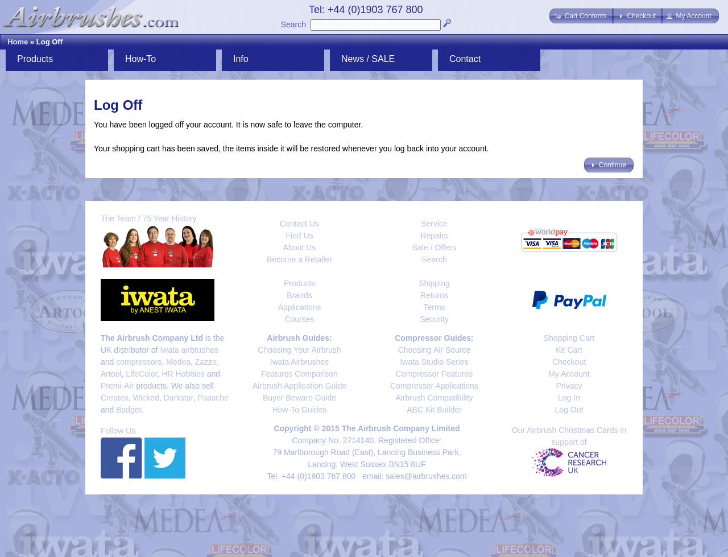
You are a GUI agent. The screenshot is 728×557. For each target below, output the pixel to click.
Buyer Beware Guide (299, 397)
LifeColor (141, 373)
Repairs (434, 235)
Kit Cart (569, 349)
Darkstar (178, 397)
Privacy (569, 385)
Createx (115, 397)
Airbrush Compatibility (434, 397)
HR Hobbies (183, 373)
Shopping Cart (569, 338)
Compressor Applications (434, 385)
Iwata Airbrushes (299, 361)
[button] (581, 16)
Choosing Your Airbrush (299, 349)
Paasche (212, 397)
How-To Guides (299, 409)
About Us (299, 247)
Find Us (299, 235)
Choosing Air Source (434, 349)
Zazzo (206, 361)
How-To (140, 59)
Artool (111, 373)
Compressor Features (434, 373)
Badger (128, 409)
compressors (139, 361)
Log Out (569, 409)
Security (434, 319)
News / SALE (368, 59)
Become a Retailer (299, 259)
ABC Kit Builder (434, 409)
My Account (568, 373)
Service (434, 223)
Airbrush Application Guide (299, 385)
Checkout (569, 361)
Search (293, 24)
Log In (569, 397)
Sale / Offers (434, 247)
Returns (434, 295)
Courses (299, 319)
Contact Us (299, 223)
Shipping (434, 283)
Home (17, 42)
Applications (299, 307)
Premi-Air (117, 385)
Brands (299, 295)
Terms (434, 307)
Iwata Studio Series (434, 361)
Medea (178, 361)
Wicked (146, 397)
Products (35, 59)
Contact (465, 59)
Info (241, 59)
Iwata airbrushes (189, 349)
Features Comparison (299, 373)
